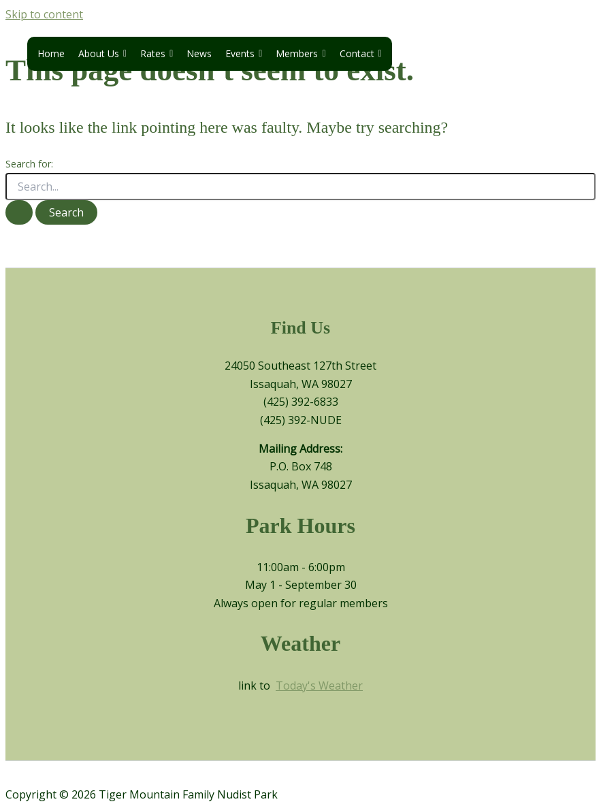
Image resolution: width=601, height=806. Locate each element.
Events (243, 53)
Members (300, 53)
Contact (361, 53)
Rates (156, 53)
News (199, 53)
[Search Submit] (19, 212)
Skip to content (44, 14)
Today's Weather (319, 685)
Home (51, 53)
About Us (102, 53)
